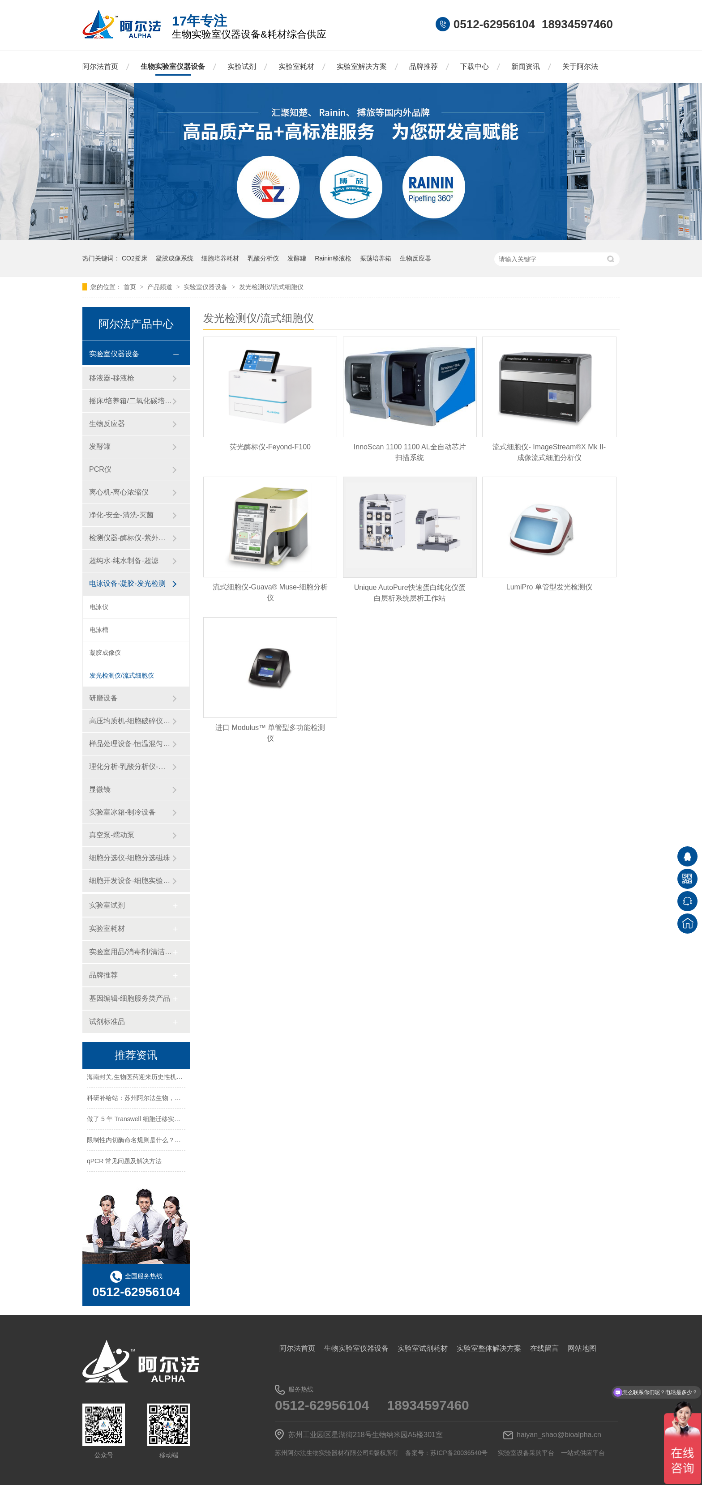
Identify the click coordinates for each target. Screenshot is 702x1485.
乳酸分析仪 (263, 258)
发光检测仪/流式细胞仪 (271, 286)
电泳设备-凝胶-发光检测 (127, 583)
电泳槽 (99, 629)
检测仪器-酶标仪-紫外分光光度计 (130, 538)
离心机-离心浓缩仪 (119, 492)
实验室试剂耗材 (423, 1348)
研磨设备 (103, 698)
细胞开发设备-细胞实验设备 (130, 880)
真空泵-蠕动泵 (111, 835)
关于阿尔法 (580, 66)
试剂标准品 (107, 1021)
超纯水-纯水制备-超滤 (123, 560)
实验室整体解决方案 (489, 1348)
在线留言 (544, 1348)
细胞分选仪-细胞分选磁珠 (129, 858)
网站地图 (582, 1348)
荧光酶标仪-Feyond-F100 (270, 447)
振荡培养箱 (375, 258)
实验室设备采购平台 (526, 1452)
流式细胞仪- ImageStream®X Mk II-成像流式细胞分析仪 (549, 452)
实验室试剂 (107, 905)
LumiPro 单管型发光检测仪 (549, 587)
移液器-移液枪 (111, 378)
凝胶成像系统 (174, 258)
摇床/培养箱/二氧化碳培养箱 (130, 401)
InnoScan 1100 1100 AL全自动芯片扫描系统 (410, 452)
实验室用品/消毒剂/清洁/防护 (130, 952)
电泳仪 (99, 606)
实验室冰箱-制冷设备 (122, 812)
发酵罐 (296, 258)
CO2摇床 (134, 258)
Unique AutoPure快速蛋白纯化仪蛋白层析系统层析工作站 (410, 593)
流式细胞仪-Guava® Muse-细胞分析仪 (270, 592)
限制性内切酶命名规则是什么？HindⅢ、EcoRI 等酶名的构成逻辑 (178, 1141)
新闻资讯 (525, 66)
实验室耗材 (296, 66)
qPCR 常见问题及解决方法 (124, 1162)
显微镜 (100, 789)
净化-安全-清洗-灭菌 (121, 515)
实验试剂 (241, 66)
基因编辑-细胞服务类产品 (129, 998)
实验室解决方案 (362, 66)
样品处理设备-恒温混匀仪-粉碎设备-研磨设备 (130, 743)
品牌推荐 (423, 66)
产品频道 (160, 286)
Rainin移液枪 (333, 258)
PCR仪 (100, 469)
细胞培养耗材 (220, 258)
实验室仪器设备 (206, 286)
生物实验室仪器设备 (173, 66)
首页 (131, 286)
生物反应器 (415, 258)
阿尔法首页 (100, 66)
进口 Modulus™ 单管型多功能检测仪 (270, 733)
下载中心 (474, 66)
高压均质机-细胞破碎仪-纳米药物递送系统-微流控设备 (130, 721)
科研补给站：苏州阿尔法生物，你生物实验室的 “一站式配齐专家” (177, 1099)
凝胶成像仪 (105, 652)
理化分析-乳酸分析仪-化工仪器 (130, 766)
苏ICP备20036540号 (459, 1452)
